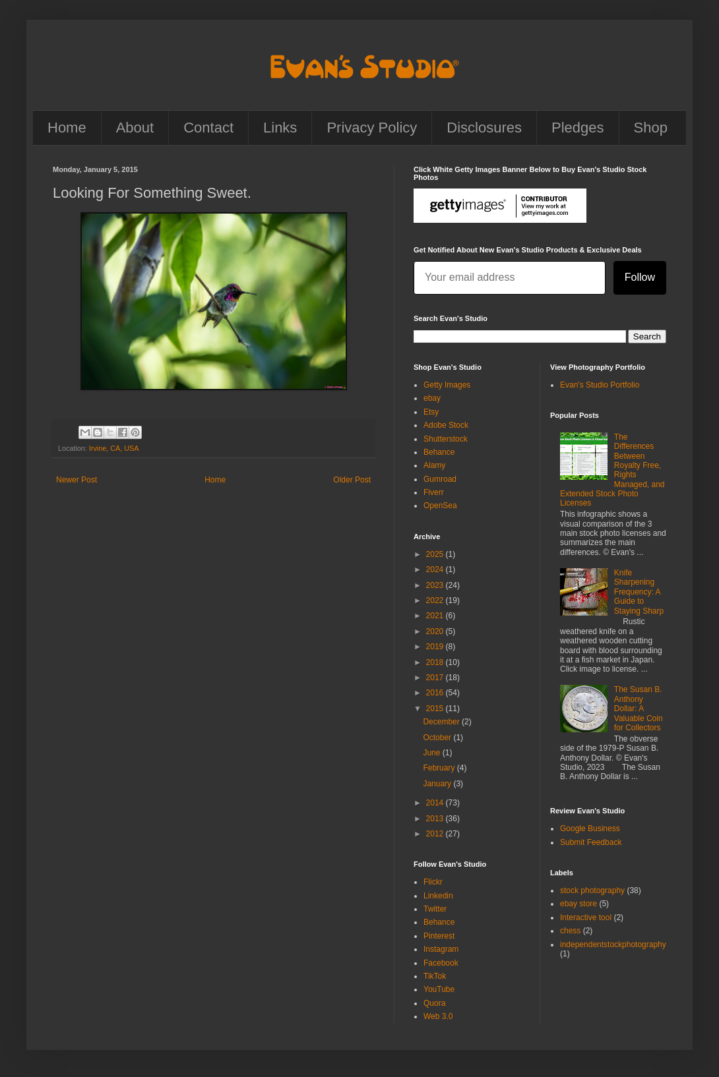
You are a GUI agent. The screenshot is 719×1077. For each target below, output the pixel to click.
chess (570, 930)
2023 (436, 585)
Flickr (433, 882)
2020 (436, 631)
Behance (438, 452)
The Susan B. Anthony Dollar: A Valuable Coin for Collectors (638, 708)
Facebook (440, 963)
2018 (436, 662)
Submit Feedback (590, 842)
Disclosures (484, 127)
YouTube (438, 989)
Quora (434, 1003)
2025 (436, 554)
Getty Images (446, 385)
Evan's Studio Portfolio (599, 385)
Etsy (431, 412)
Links (280, 127)
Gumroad (439, 479)
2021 (436, 615)
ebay (432, 398)
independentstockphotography (613, 944)
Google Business (590, 828)
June (432, 752)
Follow (640, 277)
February (439, 767)
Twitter (435, 909)
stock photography (592, 890)
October (438, 737)
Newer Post (76, 479)
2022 (436, 600)
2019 (436, 646)
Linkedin (438, 895)
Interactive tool (585, 917)
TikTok (434, 976)
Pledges (577, 127)
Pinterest (438, 936)
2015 (436, 708)
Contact (208, 127)
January (438, 783)
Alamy (434, 465)
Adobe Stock (445, 425)
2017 (436, 677)
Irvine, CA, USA (114, 448)
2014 (436, 802)
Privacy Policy (372, 127)
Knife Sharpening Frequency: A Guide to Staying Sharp (639, 592)
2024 (436, 569)
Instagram (440, 949)
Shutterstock (445, 439)
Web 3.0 (438, 1016)
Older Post (352, 479)
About (135, 127)
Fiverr (433, 492)
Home (66, 127)
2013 (436, 818)
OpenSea (440, 505)
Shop (651, 127)
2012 (436, 833)
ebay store (578, 903)
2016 (436, 692)
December (442, 721)
